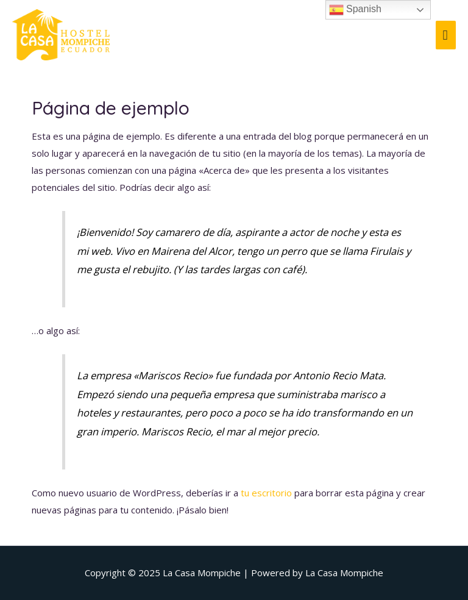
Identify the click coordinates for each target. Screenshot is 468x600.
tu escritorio (266, 493)
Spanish (355, 9)
